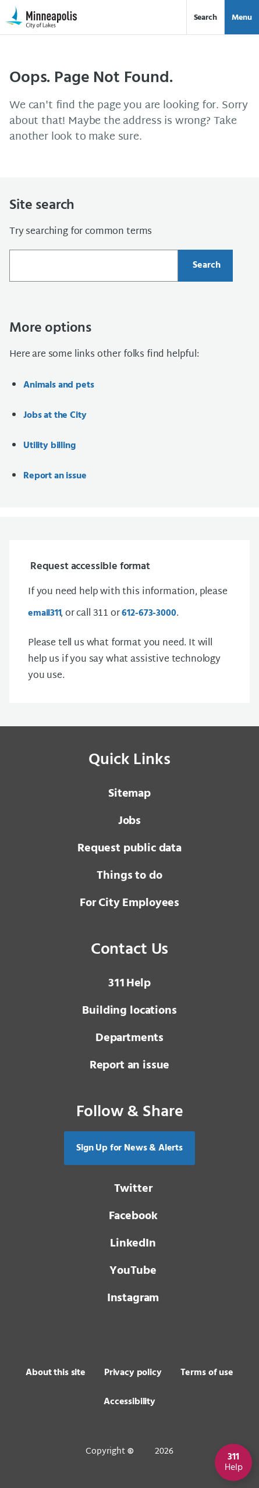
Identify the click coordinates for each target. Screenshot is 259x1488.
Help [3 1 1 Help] (129, 983)
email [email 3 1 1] (44, 613)
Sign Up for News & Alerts (129, 1148)
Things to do (129, 875)
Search (205, 17)
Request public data (129, 848)
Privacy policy (133, 1372)
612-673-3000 (149, 613)
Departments (129, 1038)
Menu (242, 17)
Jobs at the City (54, 415)
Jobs (129, 821)
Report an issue (55, 476)
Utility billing (49, 445)
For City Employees (129, 903)
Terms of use (206, 1372)
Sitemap (129, 793)
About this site (56, 1372)
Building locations (129, 1011)
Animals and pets (58, 385)
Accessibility (129, 1401)
